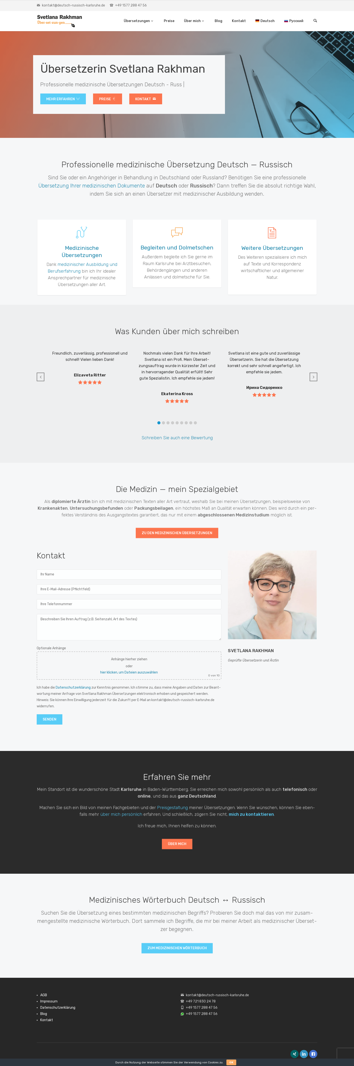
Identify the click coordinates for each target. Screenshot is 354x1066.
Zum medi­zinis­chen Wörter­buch (177, 951)
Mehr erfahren (63, 99)
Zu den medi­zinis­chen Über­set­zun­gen (177, 536)
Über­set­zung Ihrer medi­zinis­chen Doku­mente (91, 185)
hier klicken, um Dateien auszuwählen (129, 672)
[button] (158, 422)
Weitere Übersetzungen (278, 248)
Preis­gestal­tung (172, 812)
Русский (296, 21)
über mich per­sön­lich (121, 818)
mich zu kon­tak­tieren (251, 818)
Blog (218, 21)
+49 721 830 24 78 (201, 1001)
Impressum (49, 1001)
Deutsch (267, 21)
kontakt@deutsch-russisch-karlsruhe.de (73, 5)
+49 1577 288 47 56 (131, 5)
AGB (43, 995)
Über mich (192, 21)
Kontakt (239, 21)
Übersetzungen (137, 21)
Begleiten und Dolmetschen (177, 251)
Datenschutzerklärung (57, 1008)
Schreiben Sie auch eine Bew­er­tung (177, 437)
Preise (169, 21)
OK (231, 1062)
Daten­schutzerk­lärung (73, 687)
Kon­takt (145, 99)
